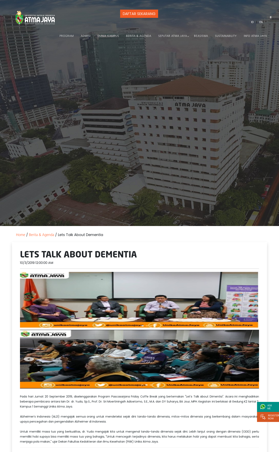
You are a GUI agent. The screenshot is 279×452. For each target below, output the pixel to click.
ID (252, 22)
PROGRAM (67, 36)
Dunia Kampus (108, 36)
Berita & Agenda (138, 36)
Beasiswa (201, 36)
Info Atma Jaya (255, 36)
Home (20, 235)
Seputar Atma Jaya (172, 36)
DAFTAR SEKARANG (139, 13)
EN (261, 22)
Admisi (86, 36)
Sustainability (226, 36)
